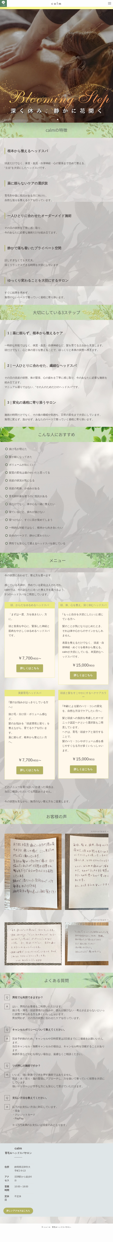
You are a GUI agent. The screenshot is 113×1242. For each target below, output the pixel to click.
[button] (55, 119)
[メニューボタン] (109, 3)
